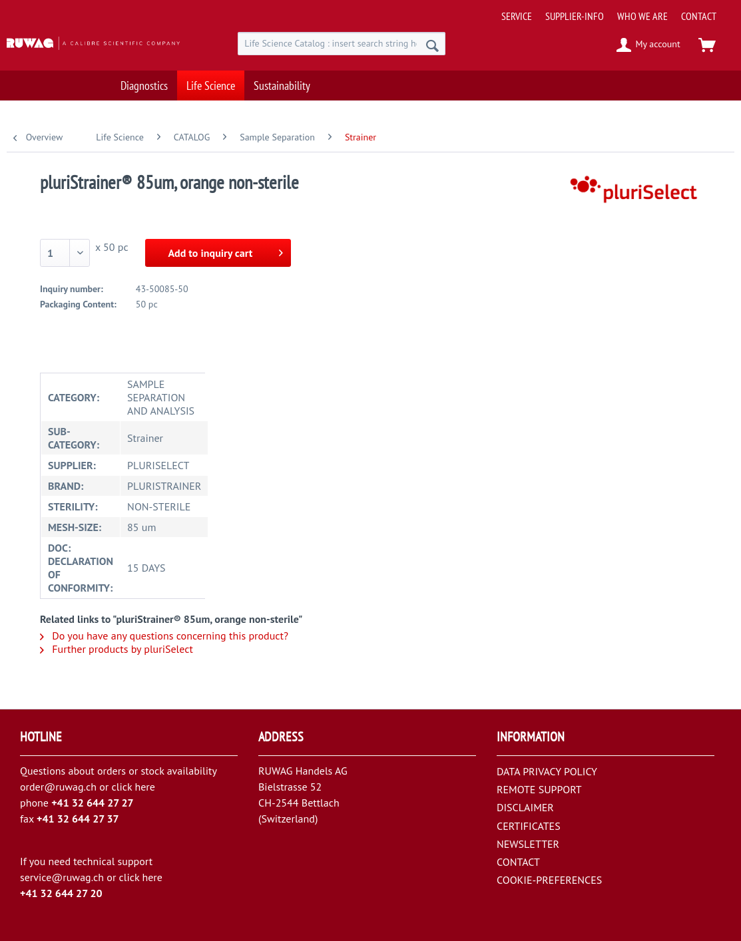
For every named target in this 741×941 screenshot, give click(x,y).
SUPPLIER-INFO (574, 16)
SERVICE (516, 16)
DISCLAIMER (525, 807)
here (144, 786)
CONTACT (698, 16)
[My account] (648, 45)
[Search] (432, 45)
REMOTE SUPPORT (539, 789)
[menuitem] (617, 11)
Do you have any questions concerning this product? (164, 635)
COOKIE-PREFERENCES (549, 879)
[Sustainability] (282, 83)
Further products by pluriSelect (116, 649)
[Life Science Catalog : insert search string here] (341, 43)
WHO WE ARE (642, 16)
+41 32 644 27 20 (61, 893)
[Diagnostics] (144, 83)
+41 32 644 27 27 (92, 802)
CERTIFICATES (529, 826)
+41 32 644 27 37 (78, 818)
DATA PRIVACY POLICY (547, 771)
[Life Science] (210, 83)
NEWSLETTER (528, 843)
